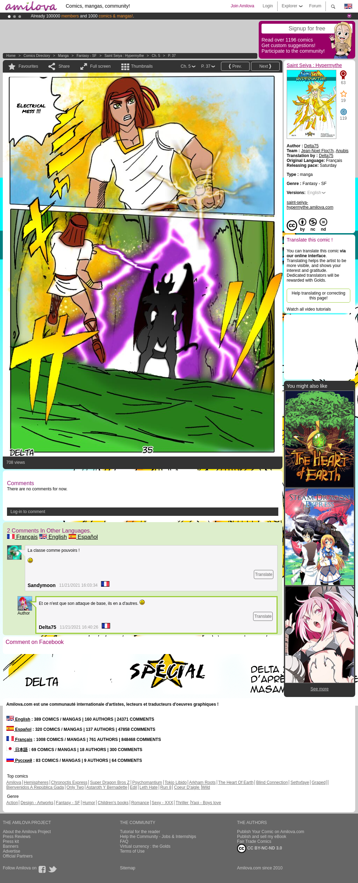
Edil (133, 787)
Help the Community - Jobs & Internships (158, 836)
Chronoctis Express (69, 782)
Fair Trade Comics (254, 841)
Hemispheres (36, 782)
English (53, 537)
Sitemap (127, 868)
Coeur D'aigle (187, 787)
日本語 (17, 749)
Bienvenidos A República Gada (35, 787)
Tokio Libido (176, 782)
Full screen (100, 66)
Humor (89, 802)
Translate (263, 574)
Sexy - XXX (162, 802)
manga (63, 56)
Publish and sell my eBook (261, 836)
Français (22, 537)
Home (11, 56)
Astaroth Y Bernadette (107, 787)
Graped (318, 782)
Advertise (11, 851)
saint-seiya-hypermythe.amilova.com (310, 205)
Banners (11, 846)
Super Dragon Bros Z (109, 782)
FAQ (124, 841)
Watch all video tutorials (309, 309)
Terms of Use (132, 851)
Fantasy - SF (86, 56)
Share (64, 66)
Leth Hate (148, 787)
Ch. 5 (156, 56)
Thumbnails (142, 66)
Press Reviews (16, 836)
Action (12, 802)
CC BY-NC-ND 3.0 (259, 848)
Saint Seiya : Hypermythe (124, 56)
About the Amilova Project (27, 831)
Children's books (113, 802)
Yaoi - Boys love (206, 802)
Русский (19, 760)
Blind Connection (272, 782)
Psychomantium (147, 782)
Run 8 (165, 787)
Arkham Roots (202, 782)
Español (83, 537)
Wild (206, 787)
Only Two (75, 787)
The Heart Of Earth (235, 782)
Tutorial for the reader (140, 831)
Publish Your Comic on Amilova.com (270, 831)
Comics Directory (36, 56)
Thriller (182, 802)
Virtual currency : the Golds (145, 846)
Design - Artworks (37, 802)
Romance (140, 802)
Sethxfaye (300, 782)
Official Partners (18, 856)
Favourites (28, 66)
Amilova (13, 782)
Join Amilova (242, 5)
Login (268, 5)
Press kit (11, 841)
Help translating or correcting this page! (318, 295)
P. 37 (172, 56)
